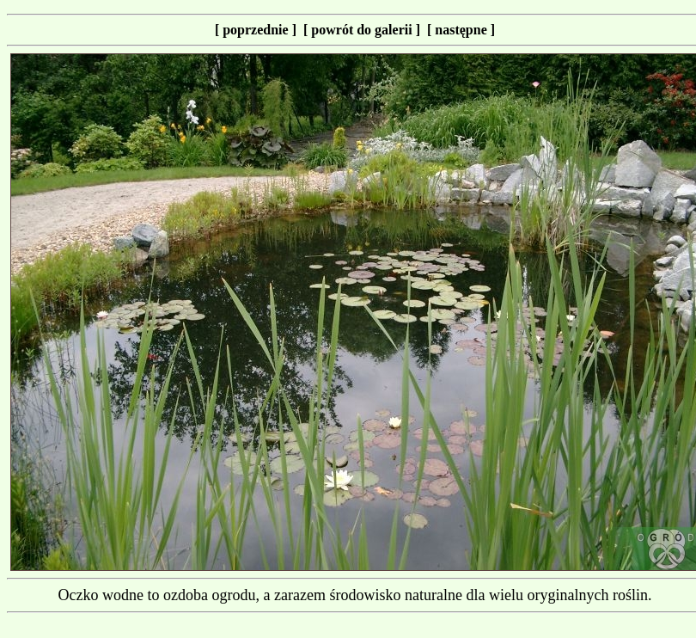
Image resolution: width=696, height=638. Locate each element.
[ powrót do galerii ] (365, 29)
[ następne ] (461, 29)
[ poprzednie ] (259, 29)
